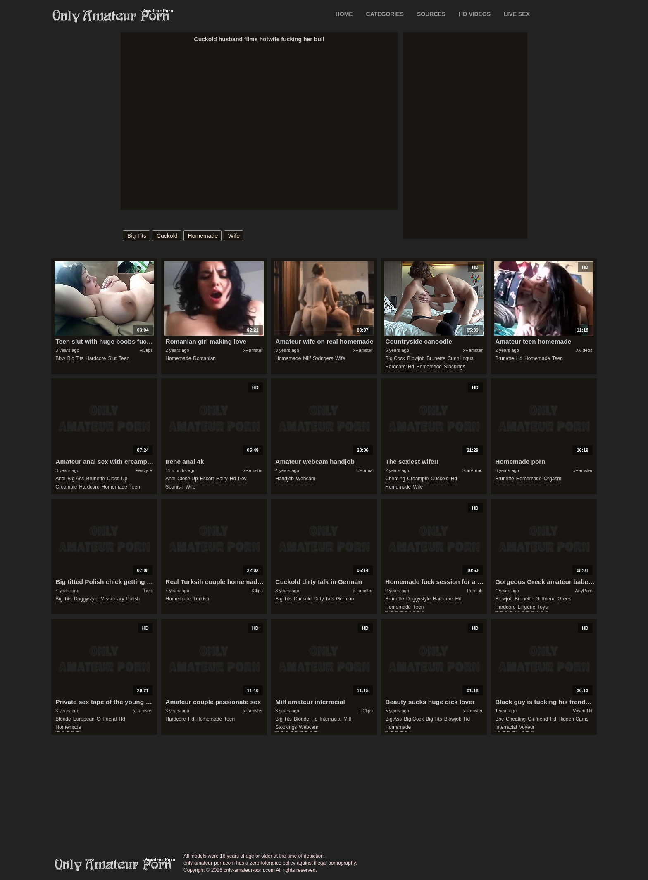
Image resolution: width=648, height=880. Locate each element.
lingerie (527, 607)
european (84, 719)
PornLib (475, 590)
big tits (136, 235)
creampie (66, 487)
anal (60, 479)
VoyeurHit (583, 710)
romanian (204, 358)
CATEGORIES (385, 14)
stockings (454, 367)
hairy (222, 479)
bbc (499, 719)
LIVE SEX (517, 14)
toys (542, 607)
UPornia (364, 470)
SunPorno (472, 470)
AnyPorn (583, 590)
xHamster (253, 350)
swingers (323, 358)
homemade (203, 235)
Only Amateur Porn (111, 16)
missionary (112, 599)
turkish (201, 599)
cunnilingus (461, 358)
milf (307, 358)
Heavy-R (144, 470)
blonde (63, 719)
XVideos (584, 350)
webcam (305, 479)
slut (112, 358)
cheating (395, 479)
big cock (395, 358)
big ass (75, 479)
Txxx (147, 590)
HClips (145, 350)
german (345, 599)
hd (411, 367)
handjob (284, 479)
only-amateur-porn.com (113, 864)
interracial (330, 719)
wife (234, 235)
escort (207, 479)
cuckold (167, 235)
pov (242, 479)
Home (344, 14)
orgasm (553, 479)
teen (124, 358)
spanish (174, 487)
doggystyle (86, 599)
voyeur (526, 727)
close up (117, 479)
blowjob (415, 358)
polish (133, 599)
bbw (60, 358)
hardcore (96, 358)
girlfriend (546, 599)
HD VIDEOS (475, 14)
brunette (435, 358)
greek (564, 599)
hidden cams (573, 719)
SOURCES (431, 14)
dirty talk (324, 599)
